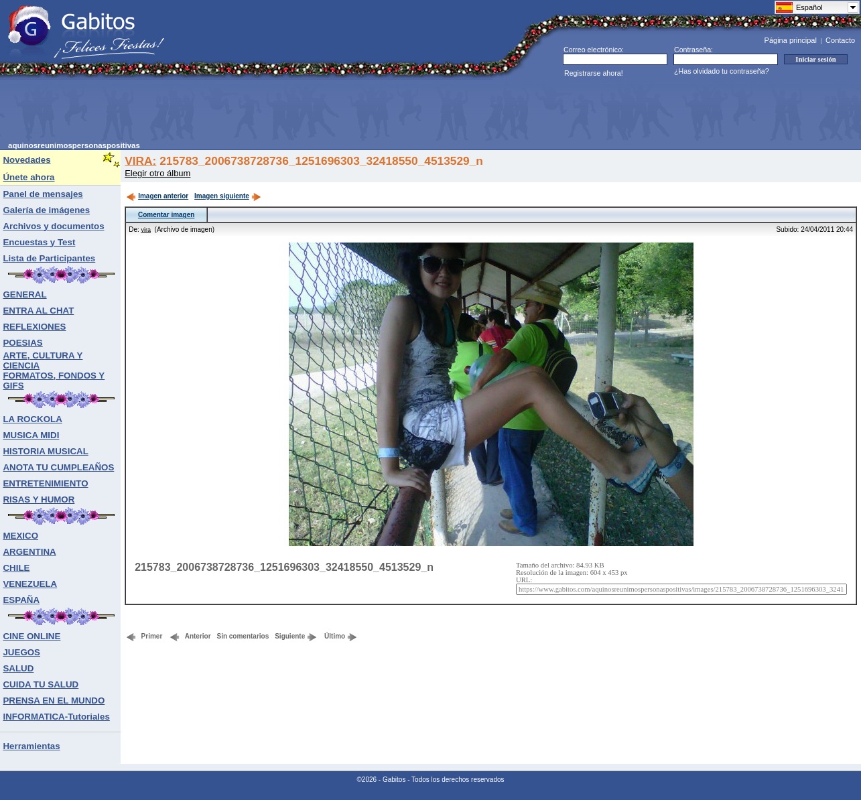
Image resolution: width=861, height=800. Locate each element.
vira (146, 229)
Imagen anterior (157, 196)
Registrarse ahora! (593, 73)
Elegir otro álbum (157, 173)
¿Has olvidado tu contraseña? (721, 71)
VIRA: (140, 161)
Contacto (840, 40)
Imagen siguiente (227, 196)
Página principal (791, 40)
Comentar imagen (166, 214)
